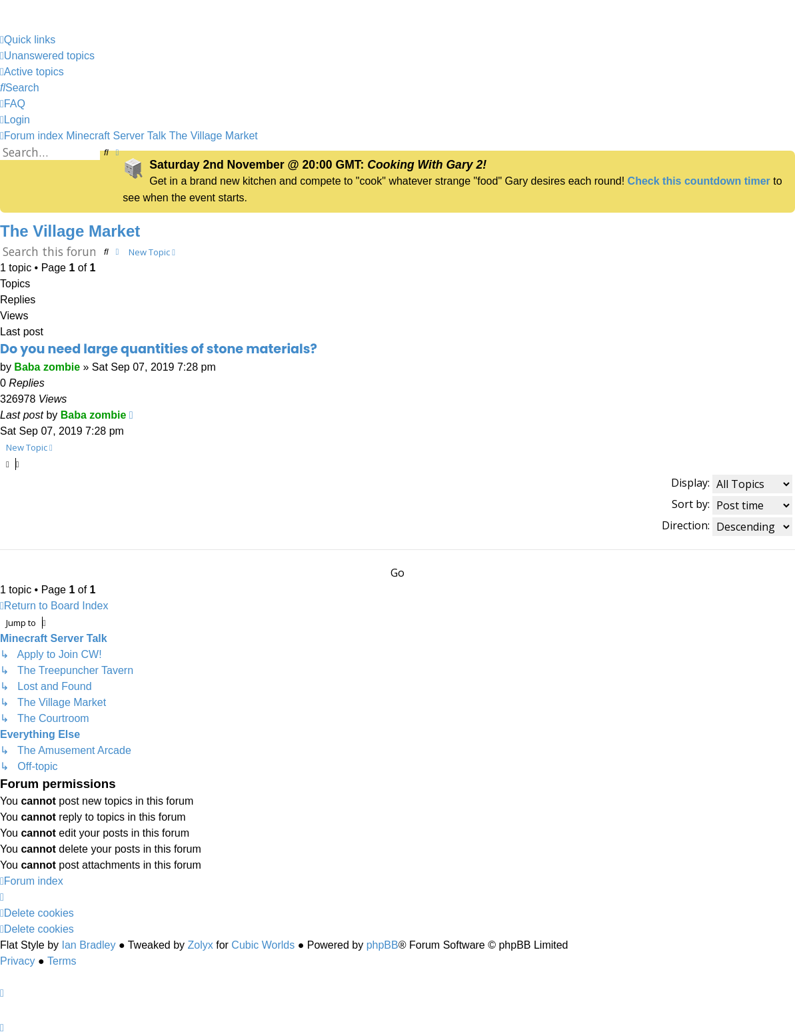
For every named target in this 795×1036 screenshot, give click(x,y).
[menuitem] (47, 56)
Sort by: (732, 505)
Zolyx (200, 945)
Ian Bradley (88, 945)
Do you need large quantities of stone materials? (158, 349)
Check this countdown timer (699, 181)
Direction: (727, 526)
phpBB (382, 945)
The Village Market (70, 231)
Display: (731, 484)
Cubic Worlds (263, 945)
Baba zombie (47, 367)
